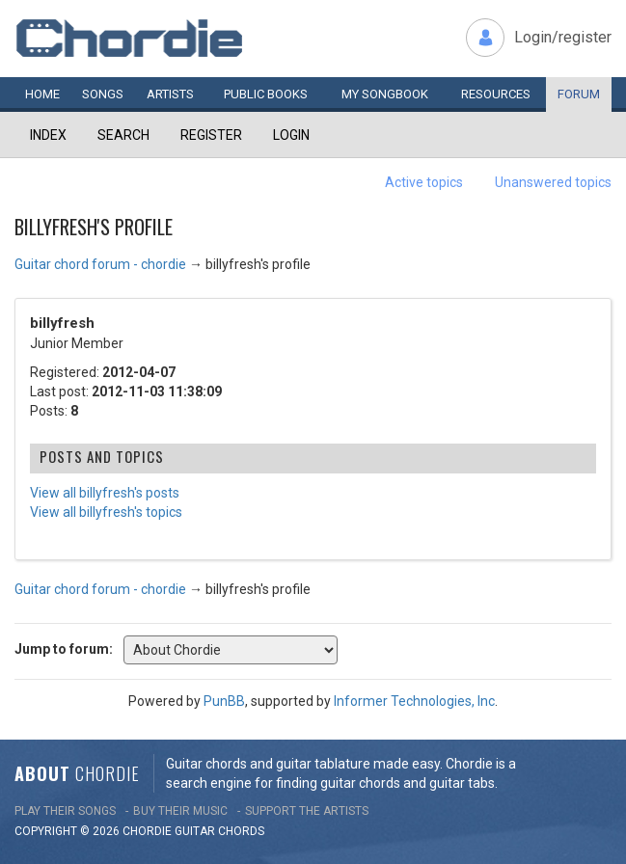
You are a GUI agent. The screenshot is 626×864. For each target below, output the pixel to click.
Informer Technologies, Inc (414, 701)
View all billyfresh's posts (104, 492)
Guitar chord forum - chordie (100, 264)
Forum (579, 94)
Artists (170, 94)
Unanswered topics (553, 182)
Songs (102, 94)
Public (266, 94)
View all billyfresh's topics (106, 512)
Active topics (424, 182)
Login (291, 135)
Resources (496, 94)
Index (48, 135)
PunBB (224, 701)
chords (241, 831)
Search (123, 135)
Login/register (563, 37)
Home (42, 94)
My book (384, 94)
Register (211, 135)
